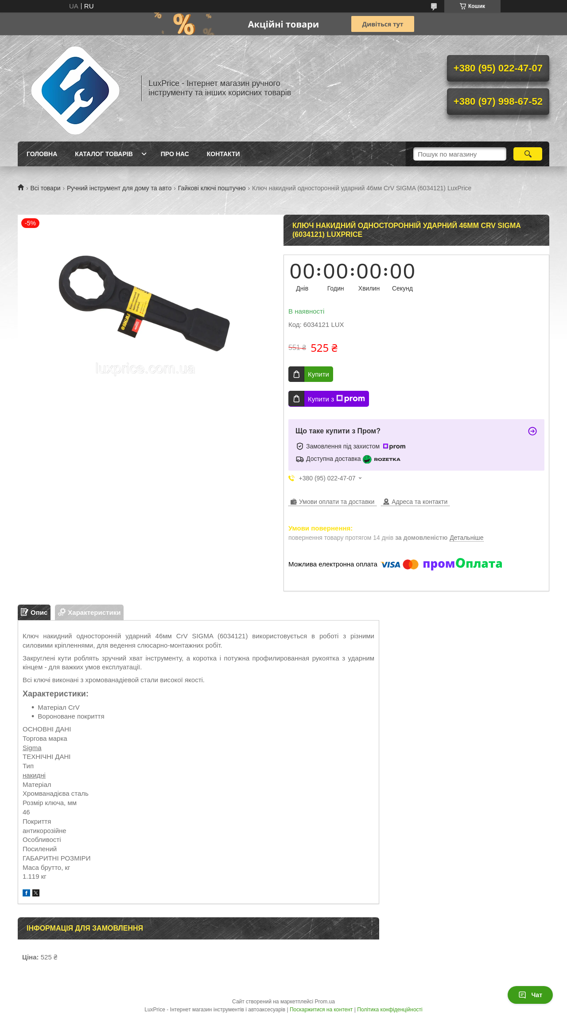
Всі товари (45, 188)
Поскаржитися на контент (321, 1009)
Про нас (175, 153)
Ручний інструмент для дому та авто (119, 188)
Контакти (223, 153)
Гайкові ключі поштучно (212, 188)
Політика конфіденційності (390, 1009)
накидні (34, 775)
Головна (42, 153)
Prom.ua (325, 1001)
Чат (530, 995)
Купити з (336, 399)
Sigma (32, 747)
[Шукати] (527, 154)
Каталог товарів (103, 153)
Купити (318, 374)
